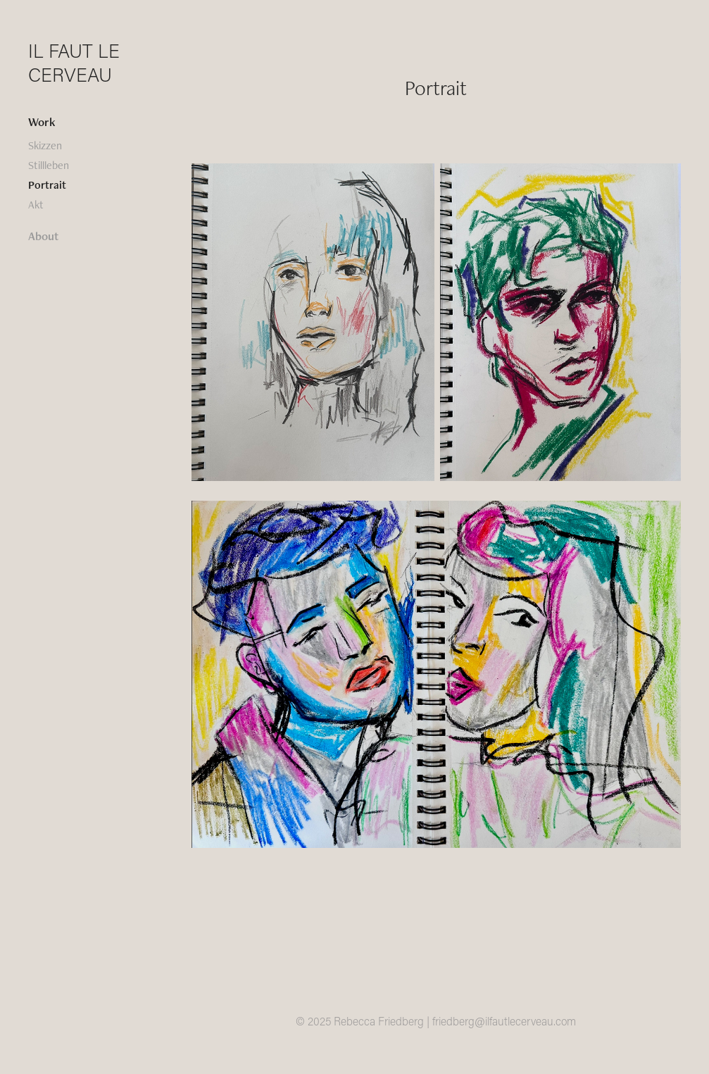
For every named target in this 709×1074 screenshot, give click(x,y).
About (43, 236)
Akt (36, 204)
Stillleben (48, 165)
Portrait (47, 184)
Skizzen (45, 145)
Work (42, 122)
